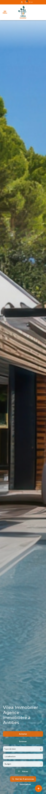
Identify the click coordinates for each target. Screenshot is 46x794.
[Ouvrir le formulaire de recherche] (23, 779)
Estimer (23, 748)
